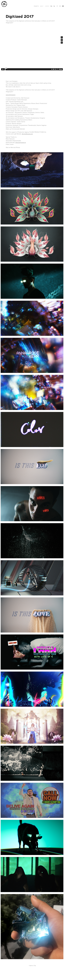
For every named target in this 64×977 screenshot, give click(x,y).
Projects (36, 6)
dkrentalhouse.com (27, 134)
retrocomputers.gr (20, 142)
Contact (47, 6)
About (41, 6)
